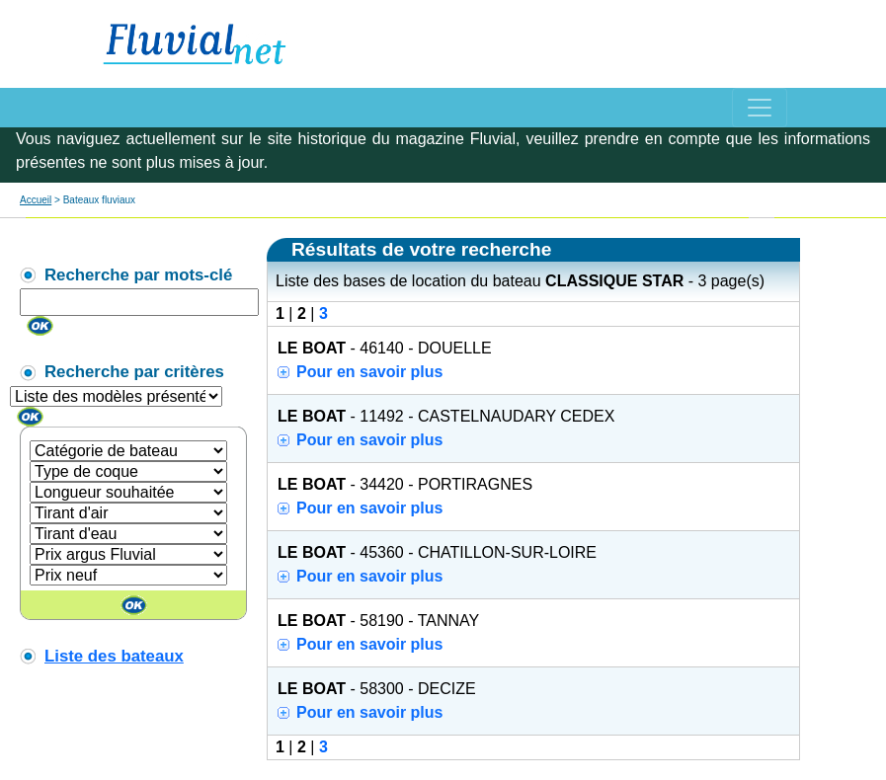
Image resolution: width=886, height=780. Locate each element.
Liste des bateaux (114, 656)
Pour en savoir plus (369, 371)
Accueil (35, 200)
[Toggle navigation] (759, 107)
